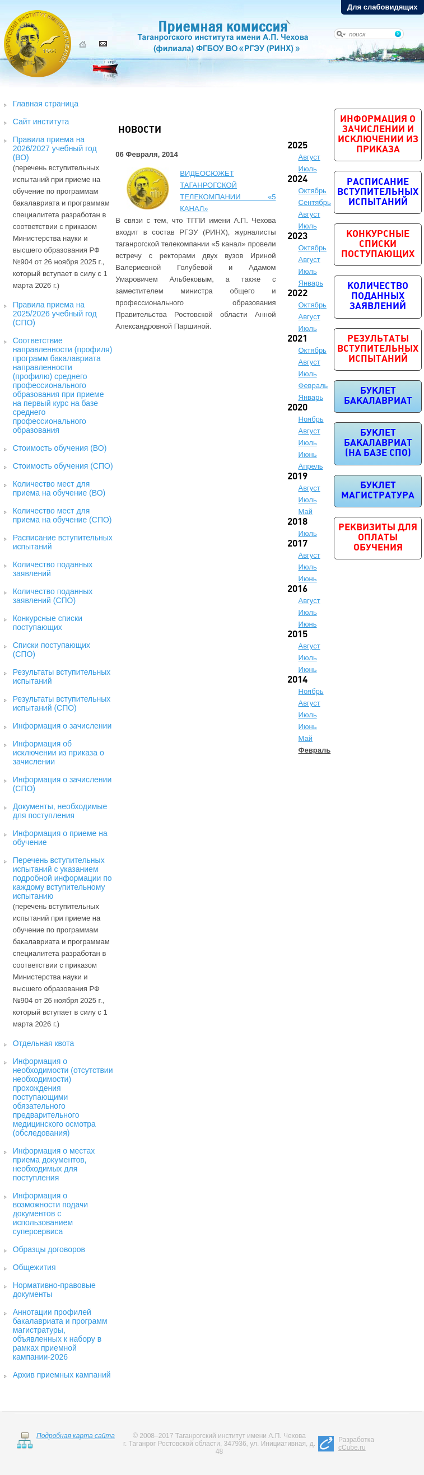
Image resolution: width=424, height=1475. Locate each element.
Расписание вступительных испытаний (377, 192)
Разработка (356, 1443)
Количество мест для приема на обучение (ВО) (59, 488)
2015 (297, 635)
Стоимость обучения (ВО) (60, 448)
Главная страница (46, 103)
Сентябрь (315, 202)
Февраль (313, 385)
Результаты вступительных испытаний (377, 349)
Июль (308, 169)
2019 (297, 477)
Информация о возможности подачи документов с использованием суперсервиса (50, 1213)
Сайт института (41, 121)
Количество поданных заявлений (377, 296)
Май (306, 511)
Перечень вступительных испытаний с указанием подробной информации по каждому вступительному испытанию (62, 878)
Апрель (311, 466)
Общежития (34, 1267)
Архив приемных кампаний (62, 1374)
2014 (297, 680)
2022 (297, 294)
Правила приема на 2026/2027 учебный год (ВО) (55, 148)
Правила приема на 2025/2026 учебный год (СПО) (55, 313)
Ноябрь (311, 419)
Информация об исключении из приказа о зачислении (58, 752)
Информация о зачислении (62, 725)
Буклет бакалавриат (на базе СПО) (378, 443)
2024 (297, 179)
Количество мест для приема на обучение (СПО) (62, 515)
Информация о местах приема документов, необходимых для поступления (54, 1164)
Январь (311, 283)
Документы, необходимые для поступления (60, 811)
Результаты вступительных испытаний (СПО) (62, 703)
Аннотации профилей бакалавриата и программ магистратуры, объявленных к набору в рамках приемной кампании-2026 (60, 1334)
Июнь (308, 454)
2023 (297, 236)
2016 (297, 589)
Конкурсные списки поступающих (47, 623)
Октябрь (313, 190)
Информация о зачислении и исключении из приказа (378, 134)
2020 (297, 408)
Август (309, 157)
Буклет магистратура (377, 491)
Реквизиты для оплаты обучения (377, 538)
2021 (297, 339)
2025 (297, 146)
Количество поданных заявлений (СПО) (53, 596)
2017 (297, 544)
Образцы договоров (49, 1249)
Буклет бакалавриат (378, 396)
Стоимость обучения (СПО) (63, 465)
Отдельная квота (43, 1043)
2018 (297, 522)
